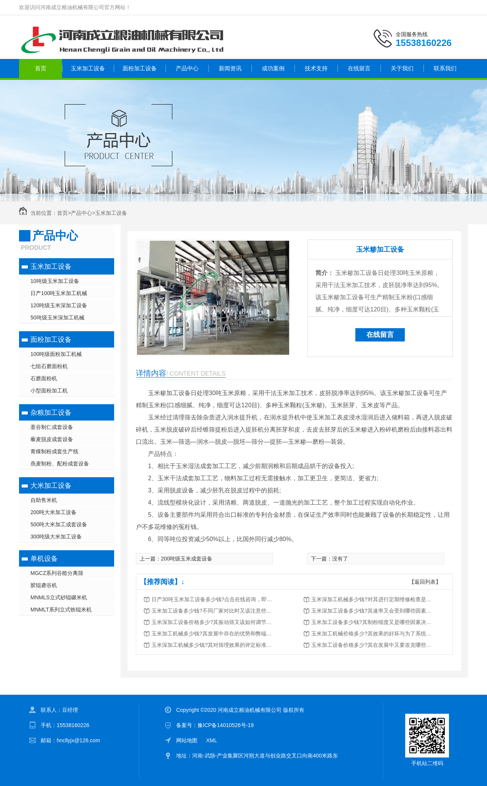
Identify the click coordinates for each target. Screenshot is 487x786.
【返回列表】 (425, 582)
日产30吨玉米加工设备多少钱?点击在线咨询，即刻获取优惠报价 (212, 599)
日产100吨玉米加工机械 (58, 293)
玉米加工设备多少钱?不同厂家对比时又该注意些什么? (212, 611)
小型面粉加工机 (49, 390)
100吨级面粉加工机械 (56, 354)
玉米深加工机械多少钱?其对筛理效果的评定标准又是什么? (212, 645)
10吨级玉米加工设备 (54, 281)
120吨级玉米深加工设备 (58, 305)
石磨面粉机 (43, 378)
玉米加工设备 (88, 68)
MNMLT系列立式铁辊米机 (61, 610)
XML (211, 740)
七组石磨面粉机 (49, 366)
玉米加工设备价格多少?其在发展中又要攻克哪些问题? (372, 645)
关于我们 (402, 68)
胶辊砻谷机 (43, 585)
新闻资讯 (230, 68)
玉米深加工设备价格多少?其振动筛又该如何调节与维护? (212, 622)
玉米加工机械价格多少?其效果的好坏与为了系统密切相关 (372, 633)
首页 (40, 68)
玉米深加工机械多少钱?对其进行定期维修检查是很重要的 (372, 599)
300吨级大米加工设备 (56, 537)
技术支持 (316, 68)
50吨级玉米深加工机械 (57, 317)
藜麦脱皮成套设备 (51, 439)
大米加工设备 (51, 485)
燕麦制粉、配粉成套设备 (59, 463)
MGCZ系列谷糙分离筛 (56, 573)
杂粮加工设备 (51, 412)
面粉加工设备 (140, 68)
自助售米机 (43, 500)
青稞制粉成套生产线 (54, 451)
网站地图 (186, 740)
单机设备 (44, 558)
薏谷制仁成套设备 (51, 427)
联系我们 (445, 68)
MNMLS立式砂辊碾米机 (58, 597)
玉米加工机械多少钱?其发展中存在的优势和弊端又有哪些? (212, 633)
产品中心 (187, 68)
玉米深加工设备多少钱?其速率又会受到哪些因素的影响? (372, 611)
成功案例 (273, 68)
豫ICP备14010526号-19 (225, 725)
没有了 (340, 559)
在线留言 (359, 68)
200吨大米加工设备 (53, 512)
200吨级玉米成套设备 (186, 559)
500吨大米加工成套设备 (58, 524)
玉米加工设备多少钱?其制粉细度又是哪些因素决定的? (372, 622)
